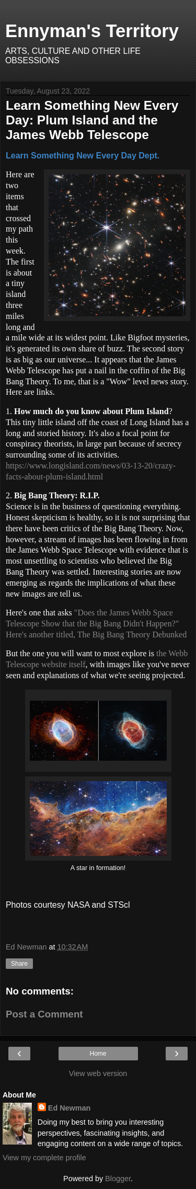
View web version (98, 1073)
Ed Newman (69, 1108)
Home (97, 1053)
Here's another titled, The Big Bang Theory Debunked (96, 634)
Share (19, 963)
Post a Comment (44, 1014)
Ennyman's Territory (92, 31)
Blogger (118, 1178)
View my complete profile (44, 1157)
